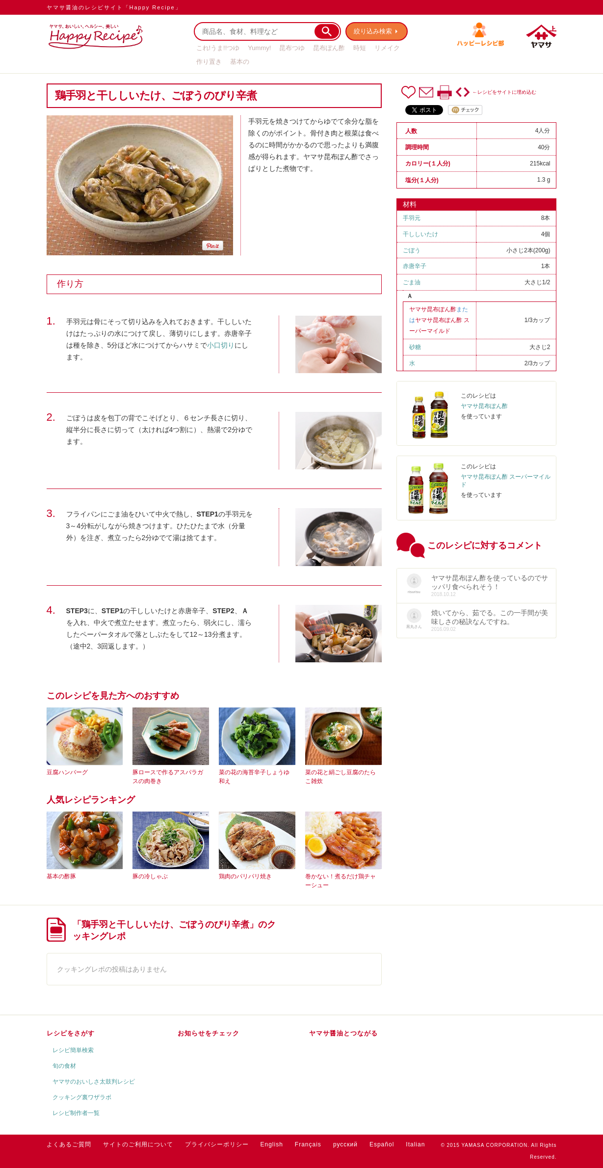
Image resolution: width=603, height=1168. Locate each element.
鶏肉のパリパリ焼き (245, 876)
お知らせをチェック (208, 1033)
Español (381, 1144)
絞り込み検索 (373, 31)
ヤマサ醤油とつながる (343, 1033)
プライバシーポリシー (217, 1144)
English (272, 1144)
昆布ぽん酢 (329, 48)
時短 (359, 48)
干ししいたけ (420, 234)
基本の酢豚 (61, 876)
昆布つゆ (292, 48)
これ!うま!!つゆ (218, 48)
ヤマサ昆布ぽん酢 (432, 309)
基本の (239, 61)
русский (345, 1144)
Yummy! (259, 48)
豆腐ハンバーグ (67, 772)
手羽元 (411, 218)
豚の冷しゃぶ (150, 876)
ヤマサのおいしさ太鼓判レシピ (93, 1081)
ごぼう (411, 250)
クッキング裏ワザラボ (81, 1097)
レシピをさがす (71, 1033)
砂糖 (415, 347)
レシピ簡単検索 (73, 1050)
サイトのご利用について (138, 1144)
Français (308, 1144)
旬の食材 (64, 1065)
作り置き (209, 61)
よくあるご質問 (69, 1144)
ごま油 (411, 282)
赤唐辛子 (414, 266)
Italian (415, 1144)
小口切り (221, 345)
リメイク (387, 48)
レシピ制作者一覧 (76, 1113)
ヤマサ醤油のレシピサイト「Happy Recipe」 (114, 7)
